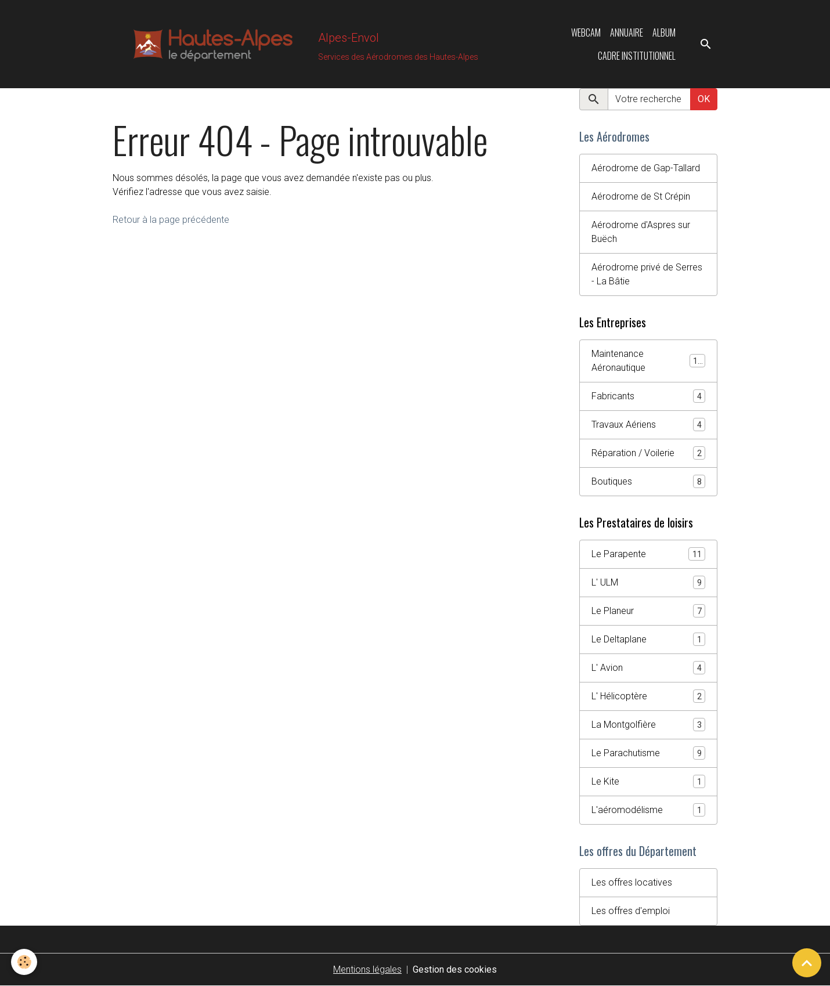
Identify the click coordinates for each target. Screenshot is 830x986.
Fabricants (648, 396)
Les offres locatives (631, 882)
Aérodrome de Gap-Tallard (645, 168)
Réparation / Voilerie (648, 453)
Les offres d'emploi (630, 910)
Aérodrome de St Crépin (640, 196)
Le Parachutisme (648, 753)
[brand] (293, 44)
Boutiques (648, 481)
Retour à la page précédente (171, 219)
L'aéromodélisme (648, 810)
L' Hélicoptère (648, 696)
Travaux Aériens (648, 424)
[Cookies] (25, 962)
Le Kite (648, 781)
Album (664, 32)
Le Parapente (648, 554)
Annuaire (626, 32)
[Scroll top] (806, 962)
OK (704, 98)
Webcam (586, 32)
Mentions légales (367, 969)
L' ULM (648, 582)
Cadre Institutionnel (637, 56)
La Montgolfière (648, 724)
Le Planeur (648, 610)
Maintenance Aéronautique (648, 360)
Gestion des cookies (455, 969)
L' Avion (648, 667)
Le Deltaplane (648, 639)
